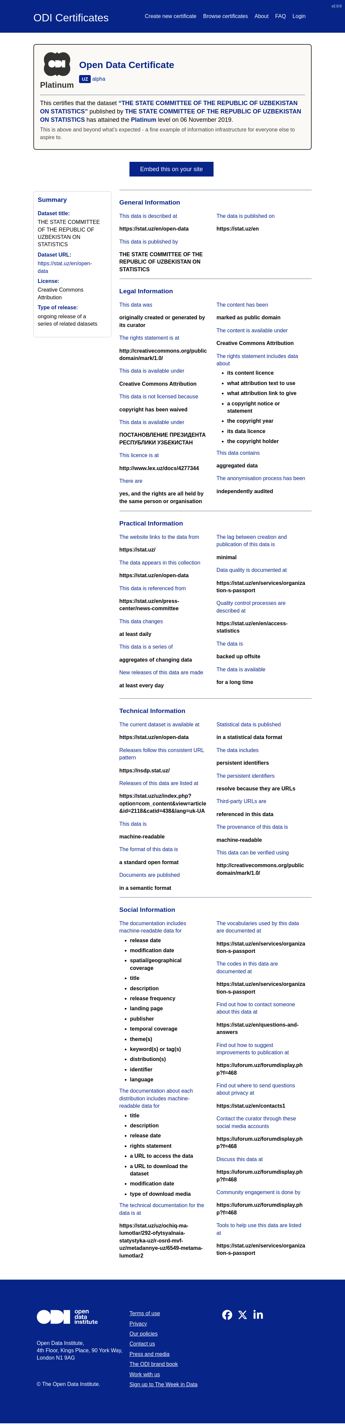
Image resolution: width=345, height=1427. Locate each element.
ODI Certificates (71, 18)
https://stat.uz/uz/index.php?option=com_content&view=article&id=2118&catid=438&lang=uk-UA (163, 803)
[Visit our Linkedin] (258, 1318)
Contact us (142, 1344)
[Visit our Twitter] (243, 1318)
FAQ (280, 16)
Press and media (149, 1354)
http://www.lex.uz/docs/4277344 (159, 468)
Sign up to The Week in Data (163, 1384)
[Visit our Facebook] (227, 1318)
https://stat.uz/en (238, 229)
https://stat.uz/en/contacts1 (251, 1106)
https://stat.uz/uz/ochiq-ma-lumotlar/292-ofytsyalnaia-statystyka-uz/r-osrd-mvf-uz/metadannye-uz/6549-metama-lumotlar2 (161, 1241)
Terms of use (144, 1313)
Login (299, 16)
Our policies (143, 1334)
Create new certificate (171, 16)
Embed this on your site (171, 169)
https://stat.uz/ (137, 550)
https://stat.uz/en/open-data (154, 229)
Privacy (138, 1324)
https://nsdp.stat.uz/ (144, 770)
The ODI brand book (153, 1364)
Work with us (144, 1374)
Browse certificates (225, 16)
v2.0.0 (337, 6)
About (262, 16)
